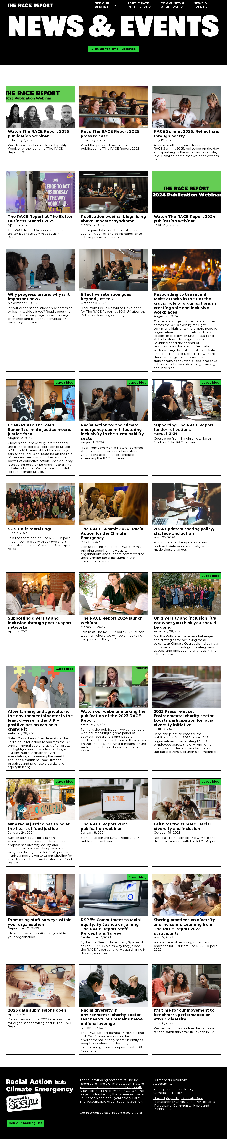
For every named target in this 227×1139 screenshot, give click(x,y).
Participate (163, 1105)
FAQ (169, 1109)
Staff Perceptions (201, 1102)
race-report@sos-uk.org (123, 1112)
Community (182, 1105)
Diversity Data (192, 1098)
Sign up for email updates (113, 49)
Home (158, 1098)
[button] (107, 5)
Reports (172, 1098)
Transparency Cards (169, 1102)
